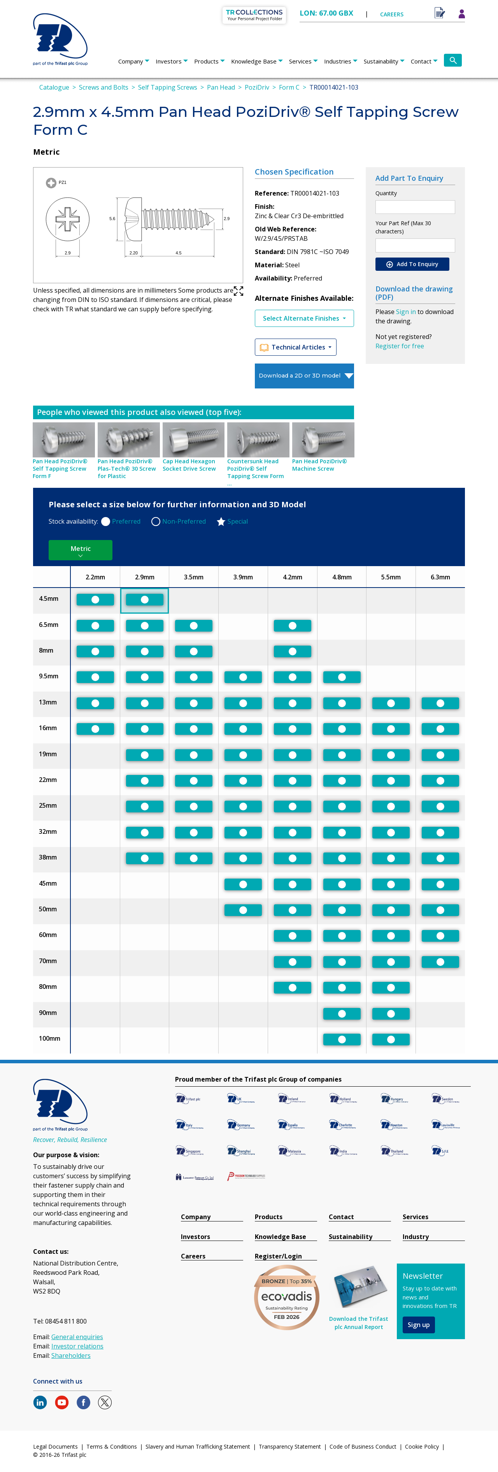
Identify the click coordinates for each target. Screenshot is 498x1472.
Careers (193, 1256)
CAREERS (391, 14)
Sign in (406, 311)
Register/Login (278, 1256)
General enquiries (77, 1337)
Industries (337, 61)
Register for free (399, 346)
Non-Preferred (184, 521)
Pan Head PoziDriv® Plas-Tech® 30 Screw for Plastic (127, 468)
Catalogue (54, 87)
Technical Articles (293, 347)
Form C (289, 87)
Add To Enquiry (412, 264)
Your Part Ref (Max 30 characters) (403, 227)
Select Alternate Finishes (302, 318)
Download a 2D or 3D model (299, 375)
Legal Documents (55, 1446)
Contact (421, 61)
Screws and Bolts (103, 87)
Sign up (419, 1324)
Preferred (126, 521)
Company (130, 61)
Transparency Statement (290, 1446)
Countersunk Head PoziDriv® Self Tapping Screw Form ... (255, 472)
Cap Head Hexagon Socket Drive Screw (189, 464)
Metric (81, 548)
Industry (416, 1237)
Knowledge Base (254, 61)
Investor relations (77, 1346)
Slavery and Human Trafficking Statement (198, 1446)
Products (206, 61)
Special (238, 521)
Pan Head (221, 87)
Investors (169, 61)
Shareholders (71, 1355)
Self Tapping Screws (167, 87)
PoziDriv (257, 87)
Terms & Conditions (111, 1446)
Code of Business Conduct (363, 1446)
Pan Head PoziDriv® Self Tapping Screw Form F (60, 468)
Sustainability (381, 61)
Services (300, 61)
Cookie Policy (422, 1446)
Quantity (386, 193)
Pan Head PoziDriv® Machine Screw (319, 464)
